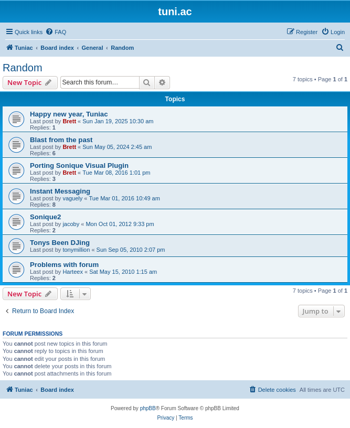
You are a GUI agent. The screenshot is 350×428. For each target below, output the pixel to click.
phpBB (148, 408)
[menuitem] (55, 32)
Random (23, 67)
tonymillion (76, 250)
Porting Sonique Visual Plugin (79, 165)
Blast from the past (61, 140)
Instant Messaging (60, 191)
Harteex (72, 272)
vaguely (72, 198)
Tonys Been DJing (60, 243)
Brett (69, 121)
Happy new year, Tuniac (69, 114)
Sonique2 (45, 217)
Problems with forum (64, 265)
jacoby (70, 224)
